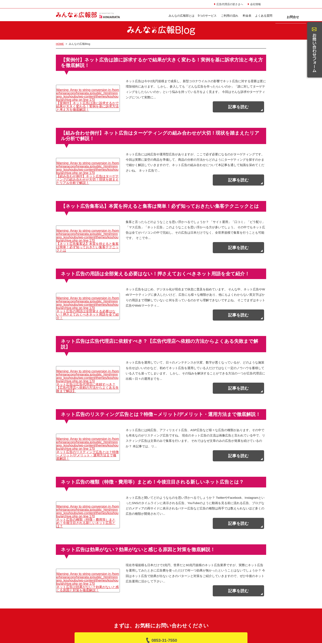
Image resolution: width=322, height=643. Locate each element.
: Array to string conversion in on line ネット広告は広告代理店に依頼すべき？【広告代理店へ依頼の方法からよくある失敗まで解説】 (87, 358)
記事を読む (238, 106)
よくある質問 (223, 15)
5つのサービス (167, 15)
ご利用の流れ (189, 15)
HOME (60, 43)
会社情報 (255, 4)
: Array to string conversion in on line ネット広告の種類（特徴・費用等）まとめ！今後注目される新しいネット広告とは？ (87, 484)
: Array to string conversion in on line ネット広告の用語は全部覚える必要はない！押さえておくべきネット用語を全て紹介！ (87, 289)
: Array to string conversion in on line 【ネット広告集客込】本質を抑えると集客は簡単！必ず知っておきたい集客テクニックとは (87, 226)
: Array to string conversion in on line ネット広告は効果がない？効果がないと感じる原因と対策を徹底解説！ (87, 546)
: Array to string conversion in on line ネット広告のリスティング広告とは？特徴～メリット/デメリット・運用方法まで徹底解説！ (87, 421)
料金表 (206, 15)
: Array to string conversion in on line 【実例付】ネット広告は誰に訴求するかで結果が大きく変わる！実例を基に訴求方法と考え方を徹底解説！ (87, 94)
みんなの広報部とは (141, 15)
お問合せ (250, 15)
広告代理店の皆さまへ (229, 4)
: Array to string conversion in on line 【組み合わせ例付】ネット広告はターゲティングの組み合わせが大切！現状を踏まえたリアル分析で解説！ (87, 163)
